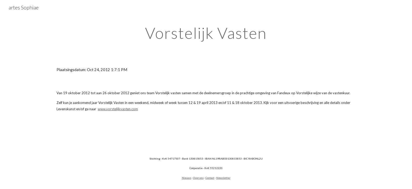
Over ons (198, 177)
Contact (209, 177)
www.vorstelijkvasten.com (118, 109)
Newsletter (223, 177)
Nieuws (186, 177)
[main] (206, 33)
